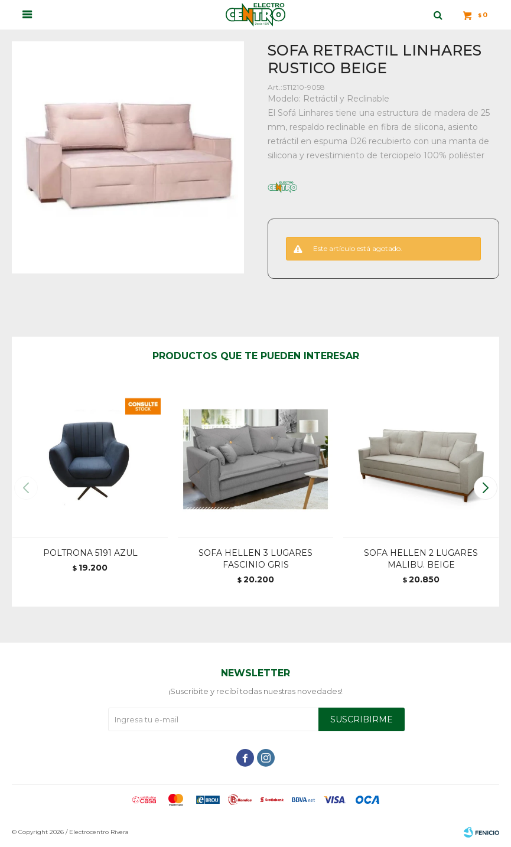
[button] (485, 488)
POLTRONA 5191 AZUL (90, 553)
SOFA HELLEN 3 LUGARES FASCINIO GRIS (255, 559)
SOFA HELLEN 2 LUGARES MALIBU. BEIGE (421, 559)
